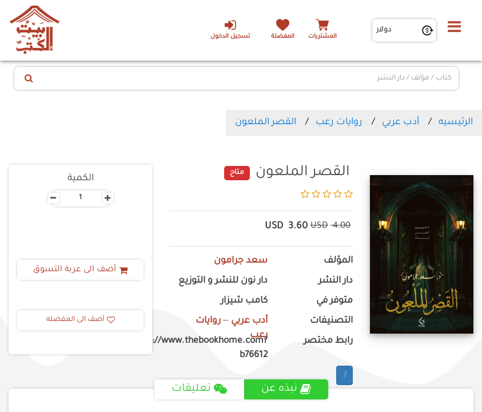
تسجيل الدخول (230, 29)
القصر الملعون (265, 122)
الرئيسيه (456, 122)
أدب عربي (400, 122)
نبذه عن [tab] (286, 389)
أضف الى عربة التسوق (80, 270)
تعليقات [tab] (199, 389)
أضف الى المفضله (80, 320)
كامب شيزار (244, 301)
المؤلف (338, 261)
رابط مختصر (328, 341)
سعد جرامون (241, 261)
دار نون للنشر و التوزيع (223, 281)
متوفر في (334, 301)
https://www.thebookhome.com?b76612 (218, 348)
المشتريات (322, 37)
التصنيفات (331, 321)
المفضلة (282, 37)
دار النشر (335, 281)
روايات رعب (339, 122)
